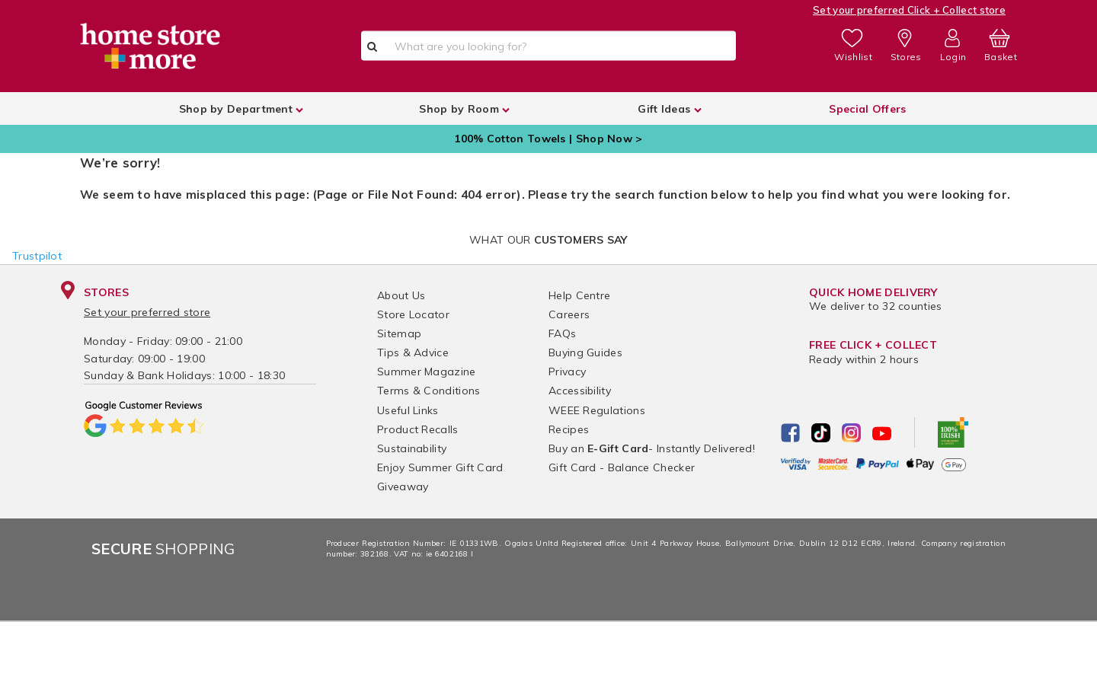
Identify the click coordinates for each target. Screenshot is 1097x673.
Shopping (163, 548)
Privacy (567, 371)
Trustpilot (37, 256)
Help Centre (579, 295)
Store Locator (413, 314)
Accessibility (579, 390)
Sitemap (399, 333)
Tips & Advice (413, 352)
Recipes (568, 429)
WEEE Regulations (596, 410)
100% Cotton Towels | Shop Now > (548, 138)
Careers (569, 314)
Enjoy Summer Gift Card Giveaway (440, 477)
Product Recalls (418, 429)
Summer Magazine (426, 371)
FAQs (562, 333)
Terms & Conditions (428, 390)
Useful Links (408, 410)
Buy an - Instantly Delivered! (651, 448)
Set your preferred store (147, 312)
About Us (401, 295)
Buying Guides (585, 352)
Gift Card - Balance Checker (621, 467)
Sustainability (411, 448)
